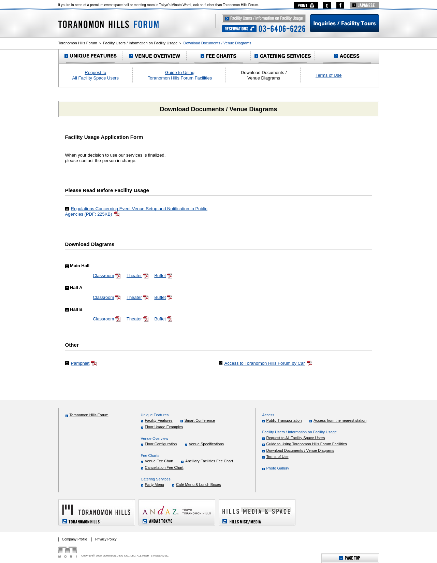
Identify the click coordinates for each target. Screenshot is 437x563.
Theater (138, 275)
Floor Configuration (161, 444)
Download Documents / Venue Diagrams (300, 450)
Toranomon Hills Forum (77, 43)
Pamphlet (84, 363)
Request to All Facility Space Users (95, 75)
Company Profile (74, 539)
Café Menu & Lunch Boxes (198, 484)
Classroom (107, 275)
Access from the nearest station (340, 420)
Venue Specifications (206, 444)
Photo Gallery (277, 468)
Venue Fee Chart (159, 461)
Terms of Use (329, 75)
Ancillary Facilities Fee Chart (209, 461)
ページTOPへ (350, 558)
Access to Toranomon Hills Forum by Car (268, 363)
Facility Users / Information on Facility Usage (140, 43)
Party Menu (154, 484)
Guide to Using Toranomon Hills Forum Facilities (180, 75)
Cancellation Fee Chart (164, 467)
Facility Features (159, 420)
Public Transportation (284, 420)
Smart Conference (200, 420)
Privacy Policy (105, 539)
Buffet (163, 275)
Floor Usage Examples (164, 427)
